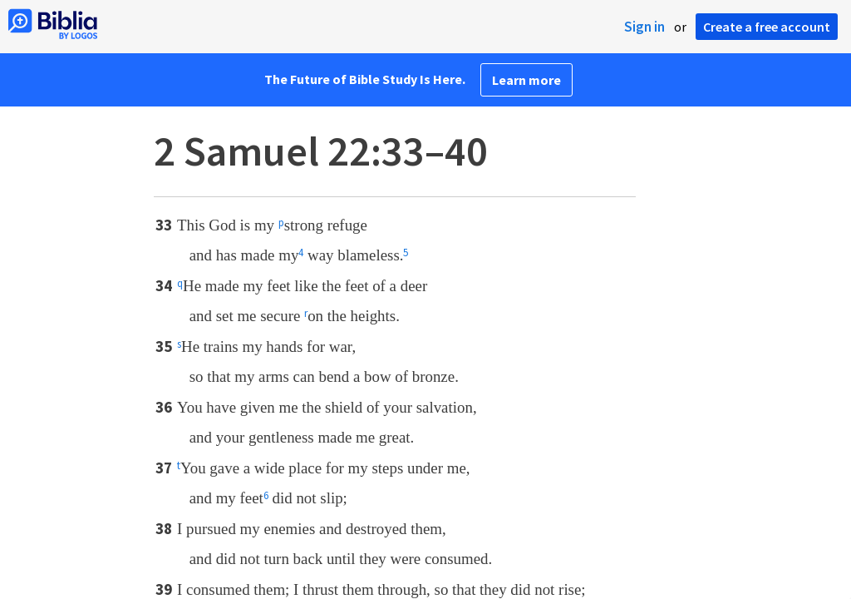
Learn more (526, 80)
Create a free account (766, 26)
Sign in (644, 26)
